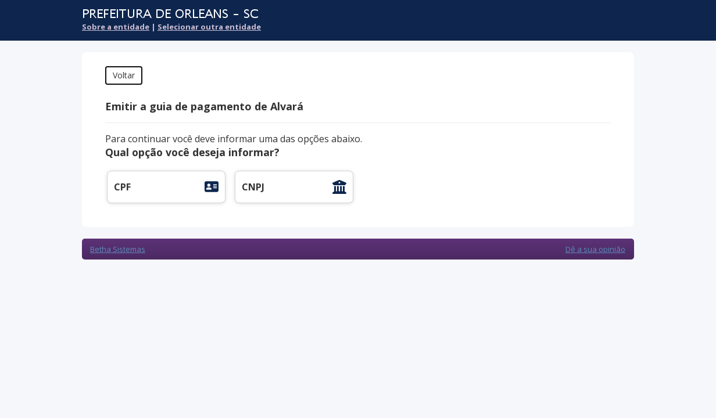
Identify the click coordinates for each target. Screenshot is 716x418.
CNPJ (253, 187)
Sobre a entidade (115, 26)
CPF (122, 187)
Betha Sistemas (117, 249)
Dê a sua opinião (595, 249)
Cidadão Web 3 (603, 21)
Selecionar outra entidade (209, 26)
